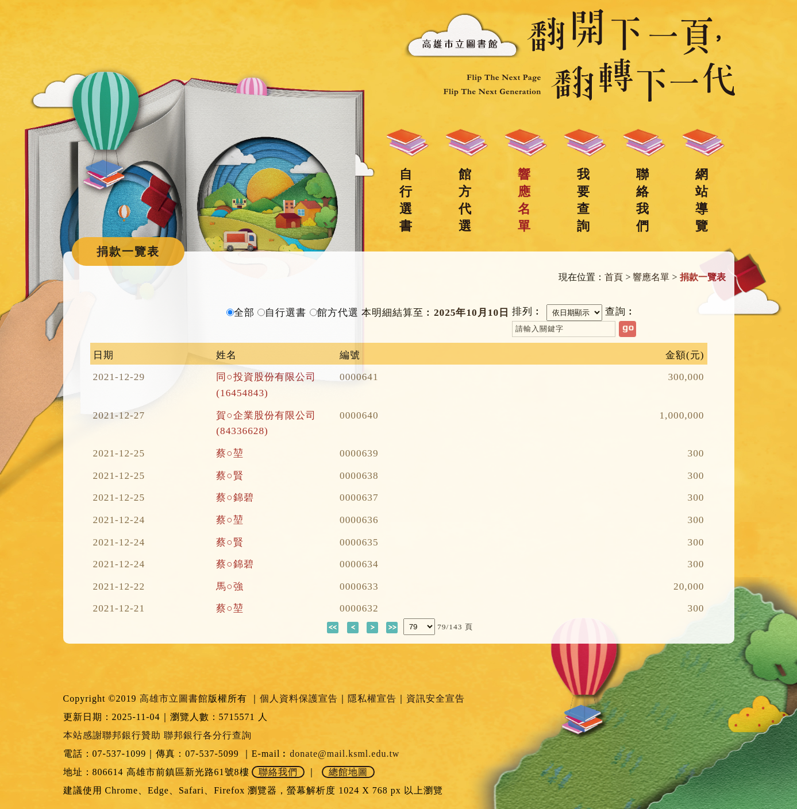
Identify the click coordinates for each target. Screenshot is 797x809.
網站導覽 (701, 200)
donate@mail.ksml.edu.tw (344, 753)
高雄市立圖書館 (174, 698)
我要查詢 (583, 200)
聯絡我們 (642, 200)
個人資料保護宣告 (299, 698)
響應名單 (524, 200)
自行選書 (405, 200)
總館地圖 (348, 772)
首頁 (614, 277)
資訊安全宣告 (435, 698)
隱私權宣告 (372, 698)
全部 (244, 312)
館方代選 (465, 200)
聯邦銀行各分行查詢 (208, 735)
